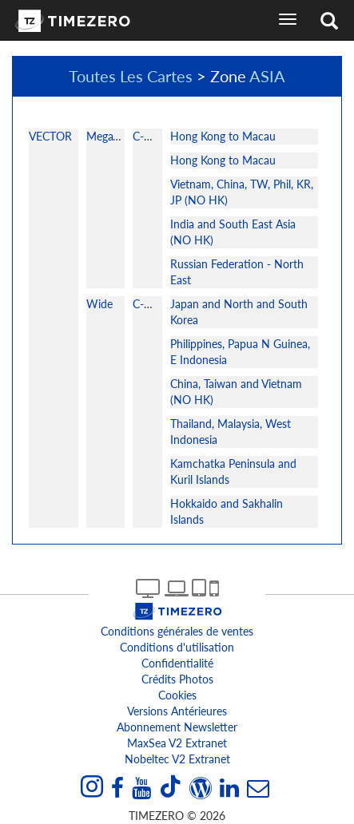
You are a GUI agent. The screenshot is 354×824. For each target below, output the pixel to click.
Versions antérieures (177, 711)
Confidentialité (177, 663)
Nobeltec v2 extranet (177, 759)
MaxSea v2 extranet (177, 743)
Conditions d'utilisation (177, 647)
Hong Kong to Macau (223, 136)
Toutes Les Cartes (131, 75)
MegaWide (112, 136)
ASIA (267, 75)
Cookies (177, 695)
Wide (99, 304)
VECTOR (50, 136)
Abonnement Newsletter (177, 727)
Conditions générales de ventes (177, 631)
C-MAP (150, 136)
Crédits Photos (177, 679)
